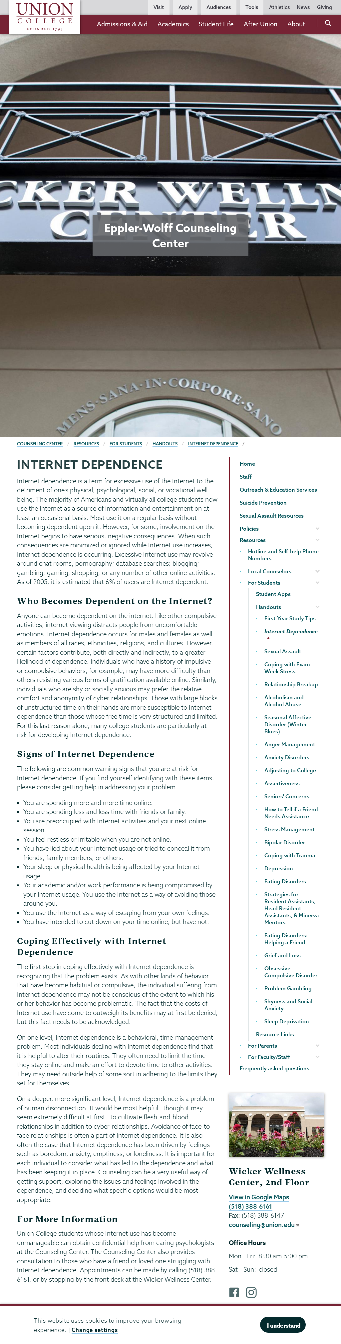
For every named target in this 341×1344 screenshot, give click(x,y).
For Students (126, 443)
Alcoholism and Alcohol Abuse (284, 701)
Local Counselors (269, 571)
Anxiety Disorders (286, 757)
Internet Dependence (213, 443)
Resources (86, 443)
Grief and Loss (282, 955)
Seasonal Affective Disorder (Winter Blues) (287, 724)
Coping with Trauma (289, 855)
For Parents (262, 1045)
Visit (159, 7)
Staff (246, 476)
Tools (251, 7)
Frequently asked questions (274, 1068)
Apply (185, 7)
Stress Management (289, 829)
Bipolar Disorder (284, 842)
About (296, 24)
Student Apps (273, 594)
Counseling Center (40, 443)
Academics (173, 24)
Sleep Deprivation (286, 1021)
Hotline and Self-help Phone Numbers (283, 555)
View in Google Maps (259, 1197)
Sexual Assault (282, 651)
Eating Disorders (285, 881)
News (303, 7)
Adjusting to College (290, 770)
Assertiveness (282, 783)
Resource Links (275, 1034)
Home (247, 463)
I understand (283, 1325)
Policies (249, 528)
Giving (324, 7)
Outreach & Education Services (278, 489)
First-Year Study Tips (290, 618)
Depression (278, 868)
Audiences (218, 7)
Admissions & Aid (122, 24)
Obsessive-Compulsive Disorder (290, 972)
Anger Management (289, 744)
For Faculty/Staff (269, 1057)
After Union (260, 24)
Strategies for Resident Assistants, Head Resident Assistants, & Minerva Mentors (291, 908)
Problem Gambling (288, 988)
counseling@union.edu (264, 1225)
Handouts (165, 443)
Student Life (216, 24)
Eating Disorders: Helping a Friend (286, 939)
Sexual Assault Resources (272, 515)
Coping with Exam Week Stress (287, 668)
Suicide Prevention (263, 502)
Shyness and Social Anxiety (288, 1005)
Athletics (279, 7)
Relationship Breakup (291, 684)
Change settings (95, 1329)
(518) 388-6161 (250, 1206)
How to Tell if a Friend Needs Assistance (291, 813)
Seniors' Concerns (286, 796)
